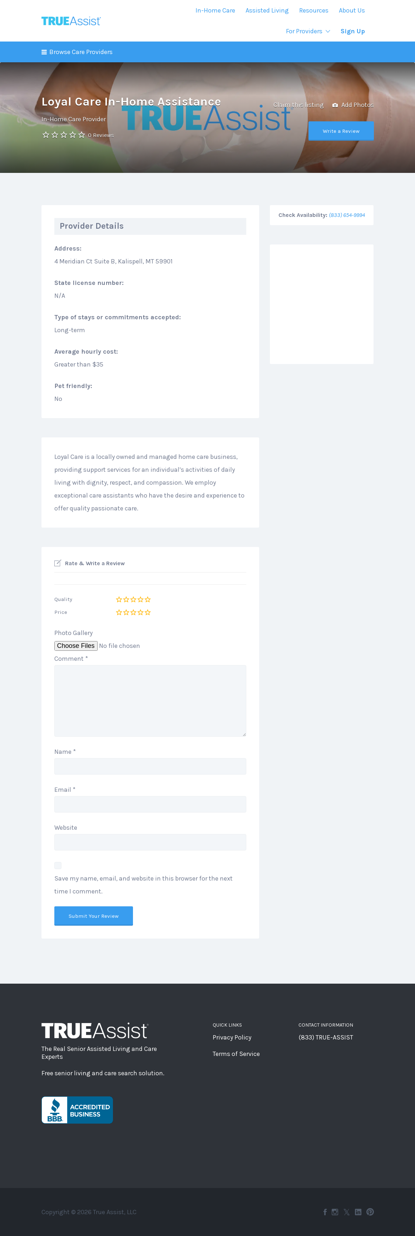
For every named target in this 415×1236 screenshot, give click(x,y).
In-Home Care (215, 10)
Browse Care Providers (81, 52)
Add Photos (353, 105)
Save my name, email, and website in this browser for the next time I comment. (143, 884)
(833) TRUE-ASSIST (325, 1037)
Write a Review (341, 131)
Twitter (346, 1212)
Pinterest (370, 1212)
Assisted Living (267, 10)
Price (60, 612)
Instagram (335, 1212)
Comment (71, 659)
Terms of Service (236, 1054)
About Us (352, 10)
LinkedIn (358, 1212)
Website (65, 828)
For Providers (304, 31)
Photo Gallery (73, 633)
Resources (313, 10)
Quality (63, 599)
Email (64, 790)
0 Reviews (101, 135)
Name (65, 752)
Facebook (325, 1212)
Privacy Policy (232, 1037)
